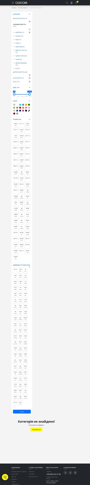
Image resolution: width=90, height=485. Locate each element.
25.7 (15, 368)
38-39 (27, 211)
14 (25, 278)
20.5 (15, 326)
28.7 (20, 393)
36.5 (15, 205)
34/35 (21, 192)
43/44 (21, 241)
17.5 (25, 302)
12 (15, 271)
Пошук (22, 413)
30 (21, 174)
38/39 (16, 217)
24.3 (15, 356)
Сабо (18, 45)
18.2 (20, 308)
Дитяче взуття (20, 73)
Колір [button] (15, 102)
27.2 (25, 381)
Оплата (13, 483)
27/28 (21, 162)
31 (16, 179)
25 (27, 143)
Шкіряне (19, 34)
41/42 (27, 229)
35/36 (16, 198)
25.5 (15, 149)
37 (27, 205)
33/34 (27, 186)
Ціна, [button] (16, 89)
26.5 (15, 155)
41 (21, 229)
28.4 (25, 387)
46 (22, 252)
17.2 (20, 302)
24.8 (25, 356)
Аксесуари (18, 79)
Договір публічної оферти (18, 473)
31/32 (21, 180)
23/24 (21, 138)
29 (27, 167)
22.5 (15, 338)
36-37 (27, 198)
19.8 (15, 320)
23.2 (20, 344)
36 (21, 198)
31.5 (20, 405)
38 (21, 211)
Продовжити (36, 431)
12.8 (20, 272)
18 (15, 308)
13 (25, 272)
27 (27, 155)
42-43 (21, 235)
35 (27, 192)
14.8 (20, 284)
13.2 (15, 278)
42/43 (27, 235)
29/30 (16, 174)
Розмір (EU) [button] (17, 121)
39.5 (27, 217)
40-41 (27, 223)
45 (27, 246)
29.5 (15, 399)
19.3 (20, 314)
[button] (67, 3)
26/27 (21, 156)
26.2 (25, 368)
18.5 (25, 308)
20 (20, 320)
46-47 (27, 253)
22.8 (25, 338)
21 (22, 125)
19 (15, 314)
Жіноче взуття (20, 20)
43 (16, 240)
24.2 (25, 350)
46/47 (16, 259)
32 (27, 179)
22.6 (20, 338)
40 (21, 223)
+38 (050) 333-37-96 (53, 476)
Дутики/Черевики (21, 65)
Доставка (14, 481)
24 (27, 137)
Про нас (13, 478)
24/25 (21, 144)
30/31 (27, 174)
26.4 (15, 374)
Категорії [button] (16, 16)
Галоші (18, 61)
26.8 (15, 381)
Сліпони (19, 37)
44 (27, 240)
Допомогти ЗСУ (33, 478)
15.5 (15, 290)
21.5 (25, 326)
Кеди (18, 41)
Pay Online (32, 475)
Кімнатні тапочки (21, 53)
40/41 (16, 229)
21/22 (27, 126)
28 (27, 161)
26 (27, 149)
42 (16, 234)
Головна (13, 9)
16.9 (25, 296)
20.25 (25, 320)
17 (15, 302)
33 (22, 185)
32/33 (16, 186)
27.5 (15, 161)
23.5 (15, 138)
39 (21, 217)
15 (25, 284)
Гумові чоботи (21, 57)
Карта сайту (14, 475)
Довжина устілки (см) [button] (21, 267)
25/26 (21, 150)
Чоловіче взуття (22, 9)
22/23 (21, 132)
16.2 (25, 290)
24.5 (15, 143)
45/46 (16, 253)
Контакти (31, 473)
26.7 (25, 374)
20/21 (16, 126)
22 (16, 131)
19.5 (25, 314)
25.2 (20, 362)
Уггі (17, 70)
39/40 (16, 223)
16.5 (15, 296)
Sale (16, 83)
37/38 (16, 211)
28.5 (15, 167)
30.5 (25, 399)
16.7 (20, 296)
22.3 (25, 332)
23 (27, 131)
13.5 (20, 278)
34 (16, 191)
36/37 (21, 205)
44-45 (15, 247)
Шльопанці (20, 48)
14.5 (15, 284)
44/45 (21, 247)
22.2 (20, 332)
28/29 (21, 168)
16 (20, 290)
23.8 (15, 350)
